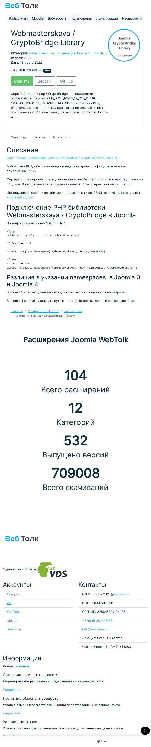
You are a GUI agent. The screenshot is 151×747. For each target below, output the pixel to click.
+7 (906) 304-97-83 (97, 620)
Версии (45, 81)
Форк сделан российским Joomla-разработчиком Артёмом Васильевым (62, 158)
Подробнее (11, 690)
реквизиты (120, 594)
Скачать (22, 81)
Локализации (107, 18)
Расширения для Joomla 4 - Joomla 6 (78, 53)
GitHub (66, 81)
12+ (145, 730)
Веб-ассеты (57, 18)
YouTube (13, 612)
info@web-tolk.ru (95, 629)
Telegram (13, 594)
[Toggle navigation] (145, 6)
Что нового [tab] (62, 137)
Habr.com (14, 629)
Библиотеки (38, 53)
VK (9, 603)
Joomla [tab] (39, 137)
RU (100, 741)
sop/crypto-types (20, 197)
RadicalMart (18, 18)
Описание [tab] (18, 137)
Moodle (38, 18)
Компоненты (82, 18)
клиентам (23, 666)
